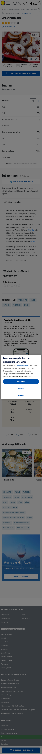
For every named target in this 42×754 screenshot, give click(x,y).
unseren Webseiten (22, 366)
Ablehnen (21, 395)
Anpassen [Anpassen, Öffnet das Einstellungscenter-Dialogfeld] (21, 388)
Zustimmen (21, 381)
